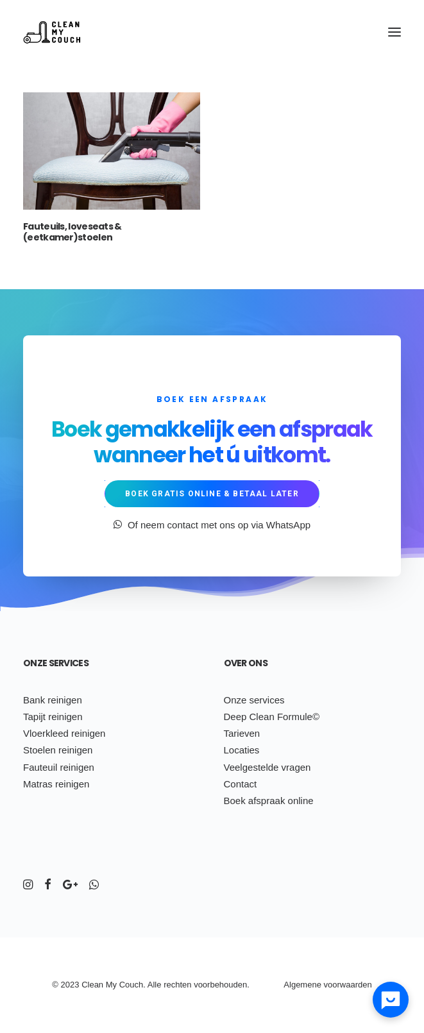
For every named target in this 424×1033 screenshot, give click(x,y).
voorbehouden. (222, 984)
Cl (85, 984)
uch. (138, 984)
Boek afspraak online (269, 800)
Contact (240, 783)
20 (65, 984)
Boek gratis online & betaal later (212, 493)
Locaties (242, 749)
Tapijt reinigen (53, 716)
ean (96, 984)
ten (185, 984)
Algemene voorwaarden (327, 984)
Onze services (56, 663)
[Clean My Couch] (52, 31)
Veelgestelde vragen (267, 767)
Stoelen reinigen (57, 749)
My (111, 984)
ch (175, 984)
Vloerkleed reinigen (64, 733)
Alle (155, 984)
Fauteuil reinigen (58, 767)
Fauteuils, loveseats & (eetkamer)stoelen (72, 232)
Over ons (245, 663)
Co (124, 984)
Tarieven (242, 733)
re (167, 984)
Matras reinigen (56, 783)
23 (74, 984)
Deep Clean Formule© (271, 716)
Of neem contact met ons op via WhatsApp (212, 524)
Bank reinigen (52, 699)
